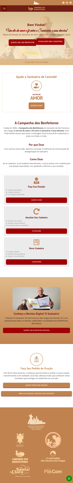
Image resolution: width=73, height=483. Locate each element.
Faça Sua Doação (36, 186)
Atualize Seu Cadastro (36, 217)
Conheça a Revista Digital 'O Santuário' (37, 313)
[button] (4, 8)
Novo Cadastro (36, 248)
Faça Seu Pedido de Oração (37, 368)
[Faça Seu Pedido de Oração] (36, 359)
